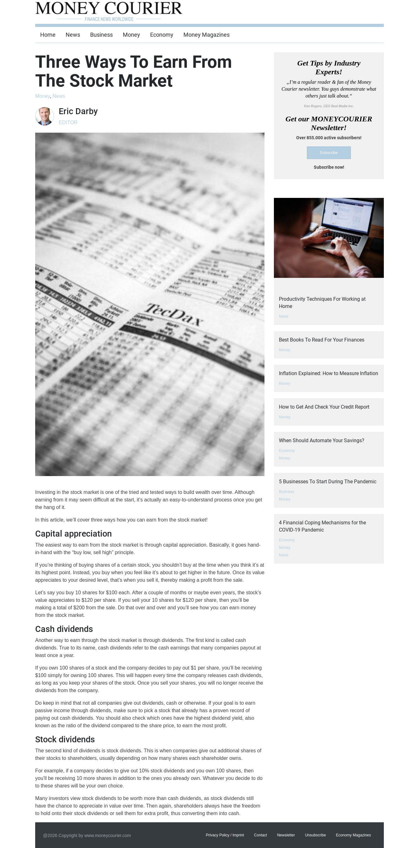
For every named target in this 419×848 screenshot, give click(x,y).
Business (101, 34)
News (73, 34)
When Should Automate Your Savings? (321, 440)
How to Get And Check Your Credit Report (324, 407)
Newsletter (286, 835)
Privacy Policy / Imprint (225, 835)
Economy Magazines (353, 835)
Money (131, 34)
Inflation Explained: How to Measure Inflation (328, 373)
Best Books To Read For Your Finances (321, 340)
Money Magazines (206, 34)
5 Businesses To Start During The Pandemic (327, 482)
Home (48, 34)
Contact (260, 835)
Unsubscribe (315, 835)
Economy (161, 34)
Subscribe (329, 152)
